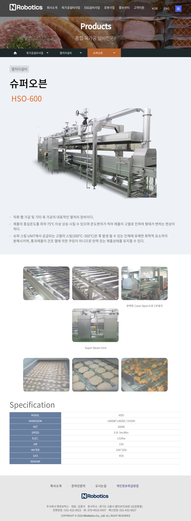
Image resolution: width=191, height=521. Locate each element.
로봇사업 (109, 7)
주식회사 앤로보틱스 (27, 7)
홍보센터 (124, 7)
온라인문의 (78, 486)
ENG (166, 8)
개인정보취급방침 (127, 486)
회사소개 (52, 7)
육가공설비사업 (71, 7)
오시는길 (101, 486)
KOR (155, 8)
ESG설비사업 (92, 7)
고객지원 (139, 7)
